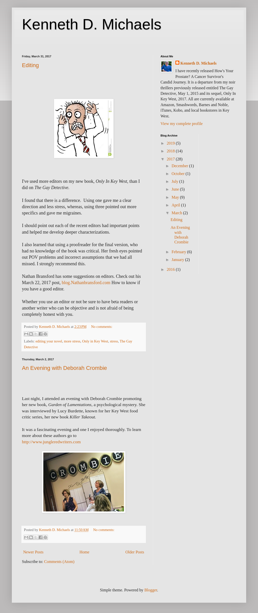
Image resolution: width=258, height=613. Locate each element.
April (176, 205)
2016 (171, 269)
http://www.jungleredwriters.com (51, 441)
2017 (171, 159)
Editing (30, 65)
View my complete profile (181, 123)
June (176, 189)
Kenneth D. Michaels (92, 24)
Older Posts (134, 552)
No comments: (101, 327)
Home (84, 552)
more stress (72, 341)
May (176, 197)
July (175, 181)
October (179, 173)
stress (114, 341)
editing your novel (49, 341)
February (179, 252)
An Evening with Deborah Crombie (64, 368)
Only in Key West (95, 341)
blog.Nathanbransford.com (86, 282)
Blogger (150, 590)
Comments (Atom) (59, 561)
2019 (171, 143)
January (178, 259)
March (177, 213)
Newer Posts (33, 552)
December (180, 166)
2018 (171, 151)
